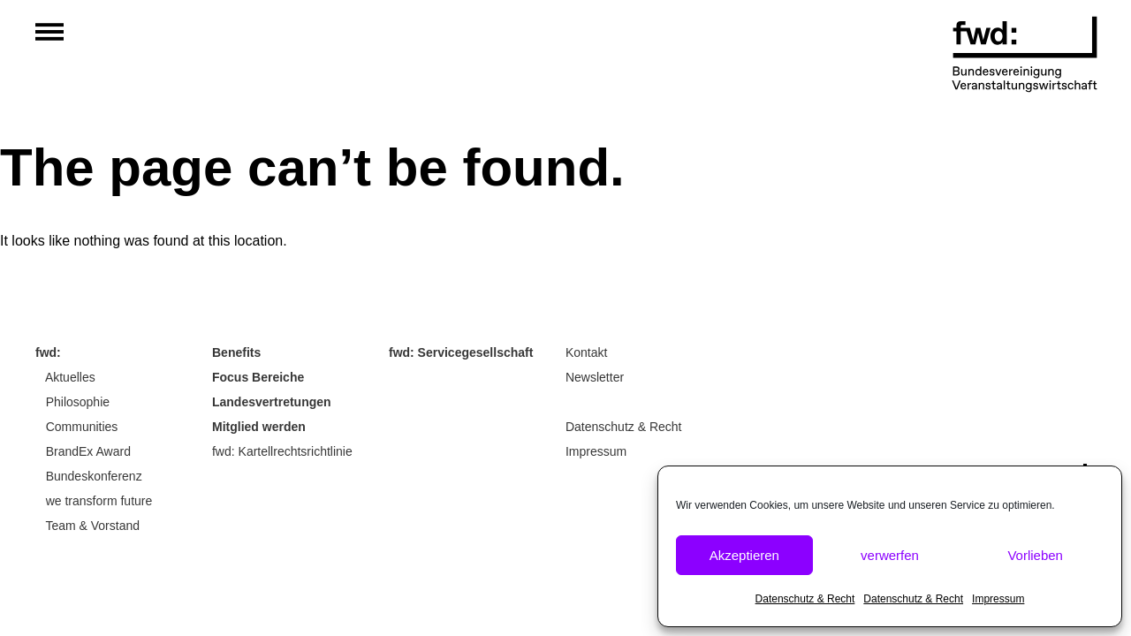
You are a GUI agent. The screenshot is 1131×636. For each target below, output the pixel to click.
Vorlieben (1035, 555)
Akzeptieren (744, 555)
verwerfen (890, 555)
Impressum (998, 599)
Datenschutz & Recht (805, 599)
